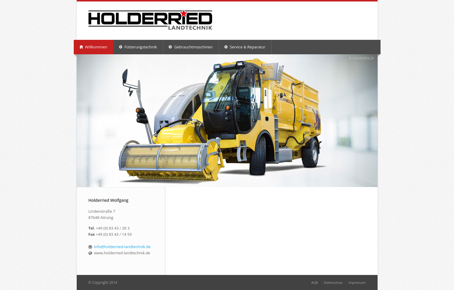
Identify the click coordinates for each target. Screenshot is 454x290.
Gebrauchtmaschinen (190, 47)
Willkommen (93, 47)
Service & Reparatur (244, 47)
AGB (315, 282)
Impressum (357, 282)
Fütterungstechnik (138, 47)
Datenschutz (333, 282)
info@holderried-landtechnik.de (122, 246)
